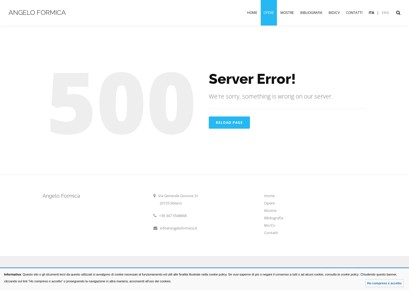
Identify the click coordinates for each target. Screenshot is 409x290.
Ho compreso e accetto (384, 283)
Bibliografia (311, 12)
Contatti (354, 12)
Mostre (287, 12)
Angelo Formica (37, 12)
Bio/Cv (334, 12)
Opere (269, 12)
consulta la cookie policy (342, 274)
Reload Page (229, 122)
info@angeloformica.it (178, 228)
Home (252, 12)
